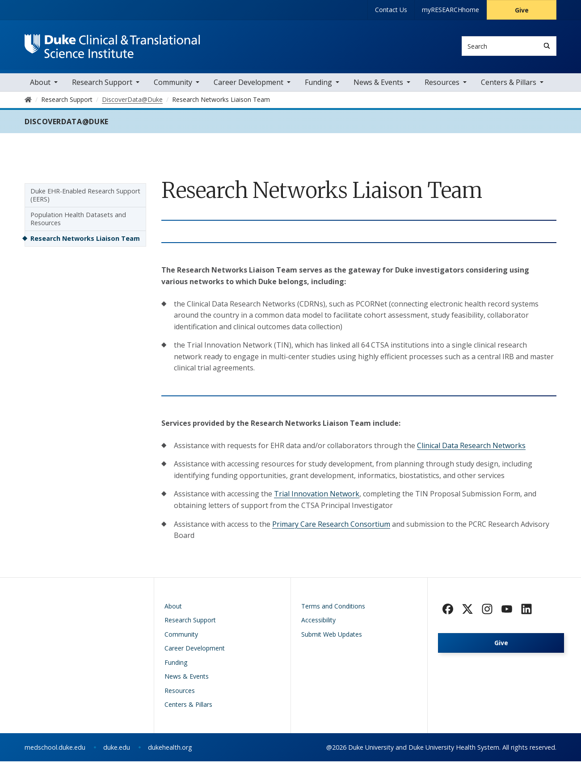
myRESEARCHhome (450, 9)
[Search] (546, 45)
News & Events (378, 85)
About (40, 85)
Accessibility (318, 622)
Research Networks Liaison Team (85, 241)
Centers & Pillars (508, 85)
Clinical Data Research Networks (471, 448)
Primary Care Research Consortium (331, 527)
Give (522, 10)
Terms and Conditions (333, 608)
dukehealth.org (170, 750)
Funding (318, 85)
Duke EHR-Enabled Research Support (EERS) (85, 197)
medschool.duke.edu (55, 750)
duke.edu (116, 750)
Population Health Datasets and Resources (78, 221)
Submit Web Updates (331, 637)
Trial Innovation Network (316, 496)
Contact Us (391, 9)
